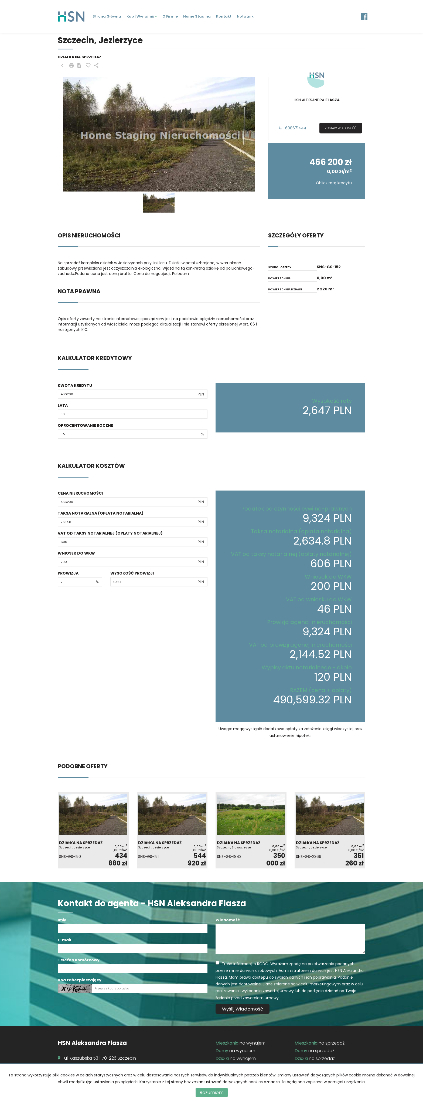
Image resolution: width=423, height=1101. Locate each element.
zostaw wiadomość (341, 128)
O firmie (170, 16)
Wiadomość (228, 920)
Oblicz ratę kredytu (334, 183)
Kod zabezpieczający (79, 980)
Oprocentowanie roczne (85, 425)
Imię (62, 920)
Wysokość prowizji (132, 573)
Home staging (197, 16)
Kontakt (223, 16)
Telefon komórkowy (79, 960)
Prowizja (68, 573)
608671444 (292, 128)
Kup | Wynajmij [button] (142, 16)
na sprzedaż (319, 1043)
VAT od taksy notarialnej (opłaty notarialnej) (110, 533)
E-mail (64, 940)
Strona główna (107, 16)
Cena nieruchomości (80, 493)
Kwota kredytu (75, 385)
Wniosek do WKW (76, 553)
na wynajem (240, 1043)
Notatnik (245, 16)
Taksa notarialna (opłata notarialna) (101, 513)
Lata (63, 405)
